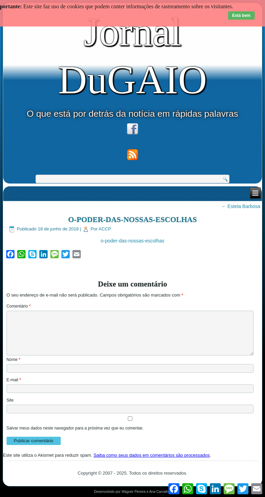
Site (10, 400)
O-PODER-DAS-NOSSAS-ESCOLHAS (132, 219)
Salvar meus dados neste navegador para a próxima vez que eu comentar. (75, 428)
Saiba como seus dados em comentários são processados (152, 455)
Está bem (241, 15)
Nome (13, 359)
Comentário (19, 306)
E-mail (14, 379)
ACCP (105, 228)
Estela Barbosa (240, 206)
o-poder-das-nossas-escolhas (132, 241)
